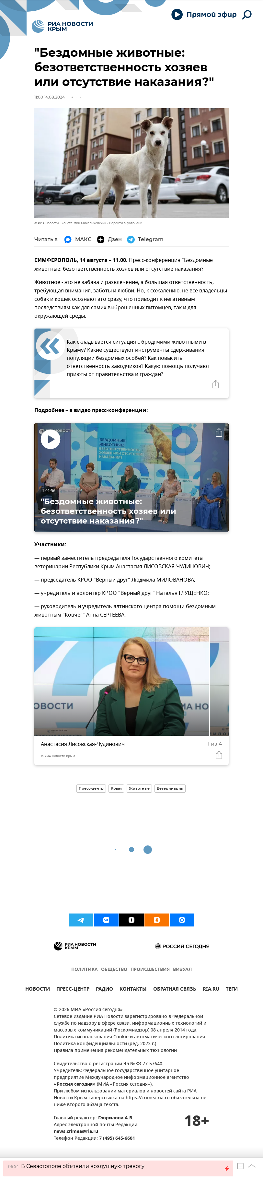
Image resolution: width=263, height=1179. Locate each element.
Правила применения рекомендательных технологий (115, 1051)
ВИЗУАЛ (182, 969)
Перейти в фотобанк (125, 223)
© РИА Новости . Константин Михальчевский (70, 223)
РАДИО (104, 990)
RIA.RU (211, 990)
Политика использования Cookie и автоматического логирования (129, 1037)
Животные (139, 788)
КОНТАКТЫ (133, 990)
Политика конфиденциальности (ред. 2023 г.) (105, 1044)
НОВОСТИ (37, 990)
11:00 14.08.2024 (49, 97)
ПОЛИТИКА (84, 969)
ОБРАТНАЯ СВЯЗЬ (174, 990)
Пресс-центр (91, 788)
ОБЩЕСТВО (114, 969)
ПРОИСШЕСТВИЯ (150, 969)
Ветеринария (170, 788)
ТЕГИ (232, 990)
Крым (116, 788)
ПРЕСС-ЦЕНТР (72, 990)
